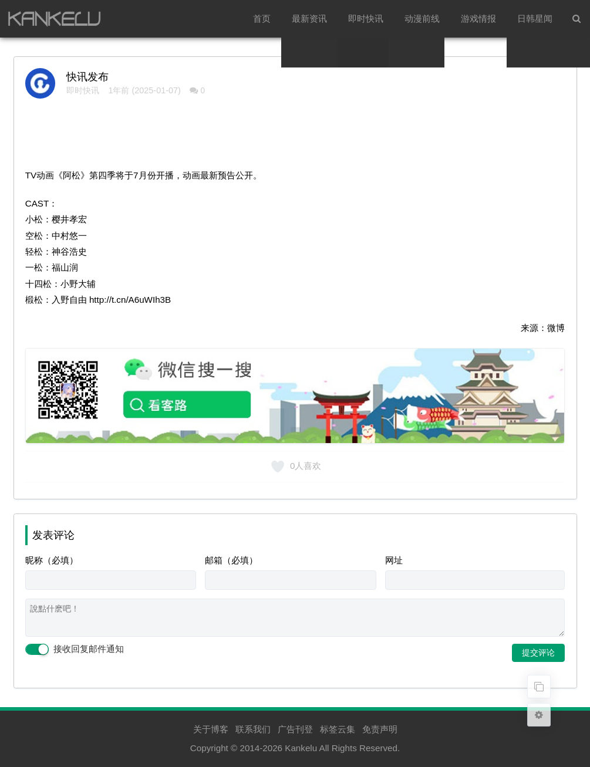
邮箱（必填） (231, 560)
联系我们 (253, 729)
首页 (262, 18)
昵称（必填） (51, 560)
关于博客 (210, 729)
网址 (394, 560)
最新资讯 (309, 18)
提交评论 (538, 652)
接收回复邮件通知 (74, 650)
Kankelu (301, 748)
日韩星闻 (534, 18)
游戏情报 (478, 18)
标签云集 (337, 729)
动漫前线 (422, 18)
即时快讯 (365, 18)
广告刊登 (295, 729)
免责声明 (379, 729)
